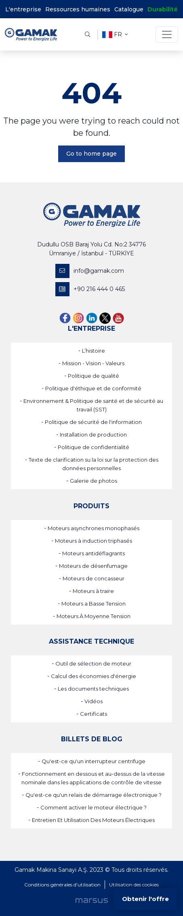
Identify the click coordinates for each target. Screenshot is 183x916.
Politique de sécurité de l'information (93, 422)
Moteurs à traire (93, 591)
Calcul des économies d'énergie (93, 676)
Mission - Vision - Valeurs (93, 363)
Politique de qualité (93, 375)
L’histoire (93, 350)
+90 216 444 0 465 (90, 289)
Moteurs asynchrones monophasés (93, 528)
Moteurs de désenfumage (93, 566)
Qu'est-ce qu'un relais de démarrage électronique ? (93, 795)
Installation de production (93, 434)
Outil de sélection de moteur (93, 663)
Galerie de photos (93, 480)
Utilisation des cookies (134, 885)
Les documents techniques (93, 688)
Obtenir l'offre (145, 899)
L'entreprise (23, 9)
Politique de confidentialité (93, 447)
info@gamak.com (89, 271)
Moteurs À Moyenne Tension (93, 616)
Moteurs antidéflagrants (93, 553)
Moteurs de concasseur (93, 578)
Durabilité (162, 9)
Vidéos (93, 701)
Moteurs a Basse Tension (93, 603)
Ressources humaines (77, 9)
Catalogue (128, 9)
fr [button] (115, 35)
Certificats (93, 714)
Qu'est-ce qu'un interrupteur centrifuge (93, 761)
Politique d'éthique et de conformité (93, 388)
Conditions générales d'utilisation (62, 885)
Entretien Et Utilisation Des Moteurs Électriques (93, 820)
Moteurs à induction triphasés (93, 540)
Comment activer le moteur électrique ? (93, 807)
